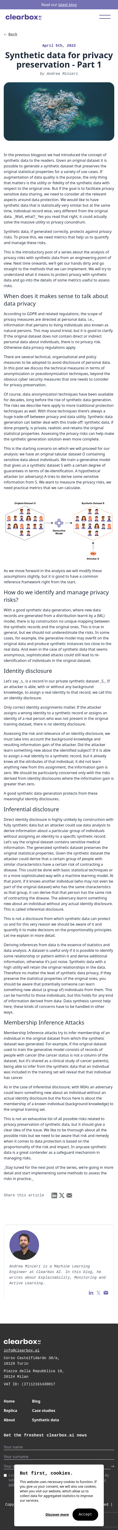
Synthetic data (45, 1419)
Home (9, 1401)
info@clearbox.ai (22, 1351)
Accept (85, 1514)
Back (10, 34)
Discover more (57, 1514)
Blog (36, 1401)
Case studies (43, 1410)
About (9, 1419)
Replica (10, 1410)
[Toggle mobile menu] (104, 17)
